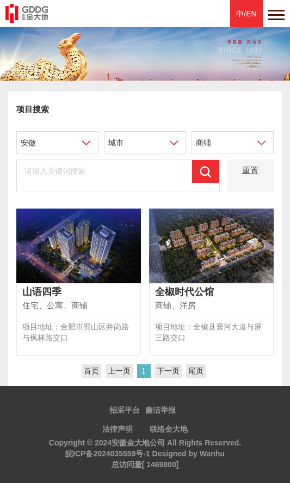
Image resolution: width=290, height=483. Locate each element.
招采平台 (124, 410)
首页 (91, 370)
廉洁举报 (160, 410)
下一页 (168, 370)
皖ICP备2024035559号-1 (107, 453)
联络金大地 (169, 429)
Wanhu (212, 453)
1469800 (161, 464)
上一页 (119, 370)
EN (251, 13)
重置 (250, 170)
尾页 (195, 370)
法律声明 (117, 429)
